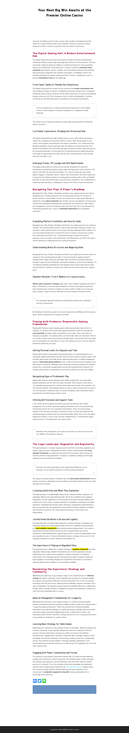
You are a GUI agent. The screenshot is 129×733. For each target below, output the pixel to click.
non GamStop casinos (73, 667)
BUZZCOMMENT (62, 729)
